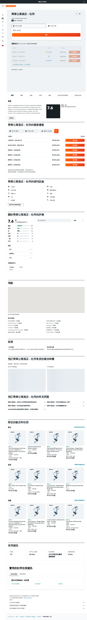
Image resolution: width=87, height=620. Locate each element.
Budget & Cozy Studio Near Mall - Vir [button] (75, 486)
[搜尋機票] (3, 11)
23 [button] (17, 56)
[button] (84, 2)
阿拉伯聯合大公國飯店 (30, 616)
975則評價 (19, 20)
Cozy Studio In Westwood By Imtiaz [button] (35, 486)
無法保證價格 (29, 597)
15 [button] (40, 48)
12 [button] (29, 48)
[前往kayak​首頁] (11, 6)
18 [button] (25, 52)
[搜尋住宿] (3, 14)
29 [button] (41, 56)
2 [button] (17, 44)
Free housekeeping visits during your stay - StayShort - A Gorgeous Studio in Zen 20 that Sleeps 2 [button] (17, 450)
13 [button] (33, 48)
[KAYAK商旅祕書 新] (3, 32)
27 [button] (33, 56)
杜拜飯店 (60, 584)
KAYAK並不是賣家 (47, 603)
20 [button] (33, 52)
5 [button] (29, 44)
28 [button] (37, 56)
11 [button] (25, 48)
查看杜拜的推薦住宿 (79, 500)
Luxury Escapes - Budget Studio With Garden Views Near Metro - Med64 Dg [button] (74, 449)
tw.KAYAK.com (11, 616)
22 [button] (41, 52)
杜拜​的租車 (38, 584)
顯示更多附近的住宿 (79, 427)
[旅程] (3, 37)
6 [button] (33, 44)
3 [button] (21, 44)
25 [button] (25, 56)
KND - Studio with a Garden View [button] (17, 485)
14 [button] (37, 48)
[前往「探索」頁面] (3, 25)
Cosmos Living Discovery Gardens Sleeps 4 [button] (34, 447)
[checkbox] (16, 268)
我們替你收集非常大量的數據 (47, 605)
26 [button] (29, 56)
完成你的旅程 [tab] (14, 574)
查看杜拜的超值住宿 (79, 464)
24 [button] (21, 56)
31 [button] (21, 60)
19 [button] (29, 52)
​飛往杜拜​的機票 (15, 584)
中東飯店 (22, 616)
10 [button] (21, 48)
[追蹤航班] (3, 29)
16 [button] (17, 52)
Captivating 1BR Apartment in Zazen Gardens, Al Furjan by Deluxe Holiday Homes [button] (54, 449)
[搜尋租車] (3, 17)
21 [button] (37, 52)
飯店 (17, 616)
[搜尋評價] (55, 220)
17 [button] (21, 52)
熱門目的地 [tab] (22, 574)
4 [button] (25, 44)
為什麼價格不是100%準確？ (47, 608)
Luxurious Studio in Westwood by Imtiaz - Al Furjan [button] (56, 520)
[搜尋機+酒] (3, 21)
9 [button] (17, 48)
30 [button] (18, 60)
